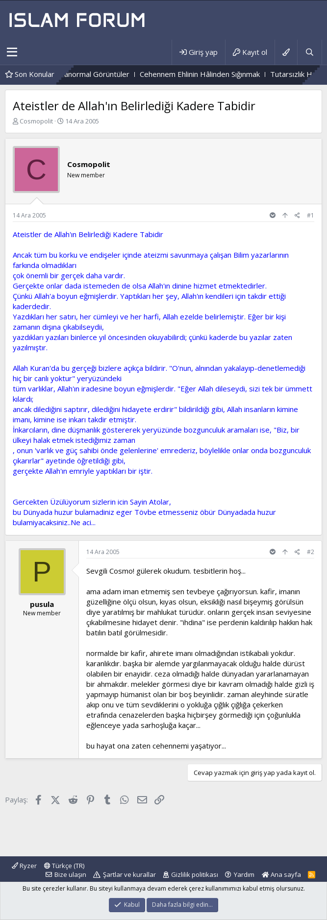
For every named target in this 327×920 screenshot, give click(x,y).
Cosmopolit (36, 121)
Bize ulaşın (70, 874)
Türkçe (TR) (64, 865)
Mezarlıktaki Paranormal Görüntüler (81, 74)
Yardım (244, 874)
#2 (310, 552)
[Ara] (309, 52)
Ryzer (24, 865)
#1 (310, 215)
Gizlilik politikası (194, 874)
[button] (12, 52)
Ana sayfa (281, 874)
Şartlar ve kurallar (129, 874)
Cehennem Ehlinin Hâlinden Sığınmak (211, 74)
